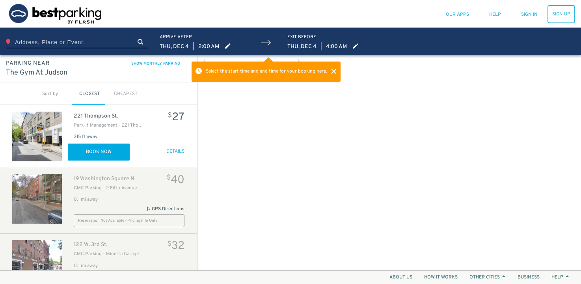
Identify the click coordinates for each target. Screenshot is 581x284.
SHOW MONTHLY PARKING (155, 63)
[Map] (389, 162)
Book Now (99, 152)
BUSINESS (529, 277)
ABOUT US (400, 277)
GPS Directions (165, 209)
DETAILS (175, 151)
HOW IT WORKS (441, 277)
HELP (560, 277)
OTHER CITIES (487, 277)
